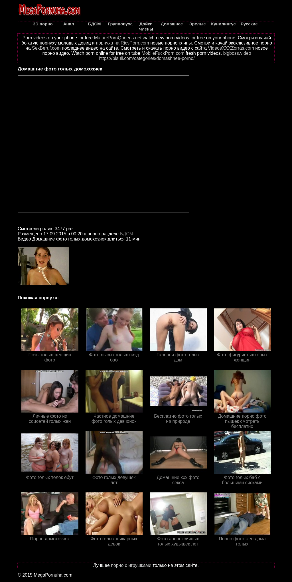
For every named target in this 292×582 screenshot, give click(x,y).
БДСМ (126, 233)
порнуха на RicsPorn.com (122, 43)
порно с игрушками (131, 565)
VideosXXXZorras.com (231, 48)
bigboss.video (237, 53)
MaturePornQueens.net (117, 37)
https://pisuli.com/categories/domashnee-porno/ (146, 58)
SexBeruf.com (46, 48)
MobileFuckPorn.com (162, 53)
